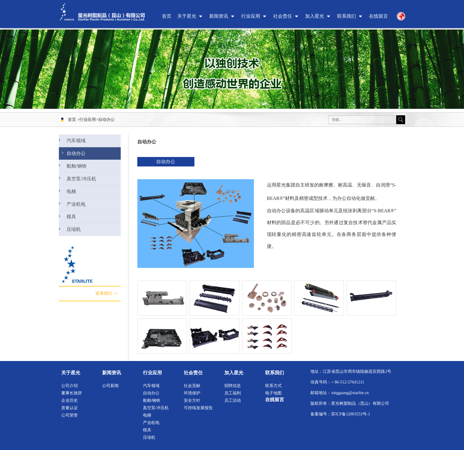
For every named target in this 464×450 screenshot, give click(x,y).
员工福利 (232, 393)
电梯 (72, 195)
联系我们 (346, 16)
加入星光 (314, 16)
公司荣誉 (69, 415)
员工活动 (232, 400)
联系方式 (273, 385)
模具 (72, 223)
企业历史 (69, 400)
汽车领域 (76, 141)
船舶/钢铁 (77, 168)
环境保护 (192, 393)
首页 (166, 16)
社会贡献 (192, 385)
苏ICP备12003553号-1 (350, 414)
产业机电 (76, 209)
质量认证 (69, 408)
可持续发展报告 (198, 408)
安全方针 (192, 400)
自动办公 (106, 119)
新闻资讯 (218, 16)
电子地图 (273, 393)
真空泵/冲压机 (81, 182)
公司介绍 (69, 385)
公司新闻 (110, 385)
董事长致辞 (71, 393)
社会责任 (282, 16)
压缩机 (74, 236)
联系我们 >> (107, 301)
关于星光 (186, 16)
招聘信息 (232, 385)
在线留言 (378, 16)
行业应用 (250, 16)
